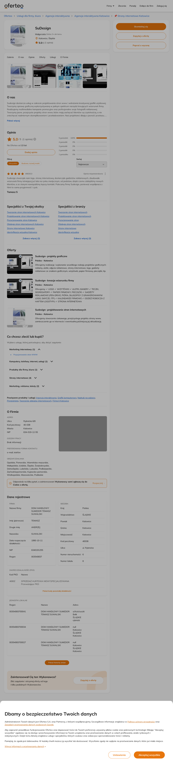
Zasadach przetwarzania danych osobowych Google (29, 724)
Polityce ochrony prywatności (141, 721)
